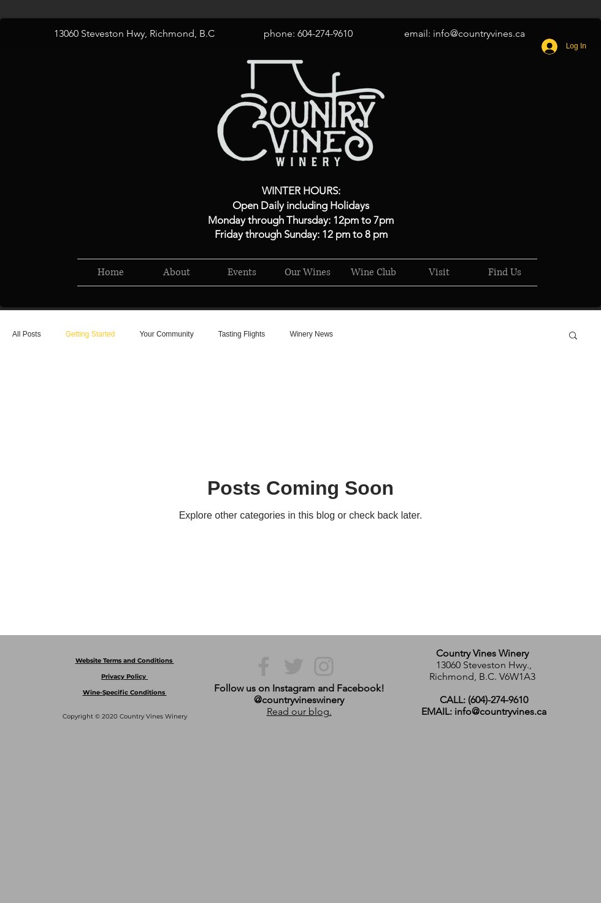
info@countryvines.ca (479, 33)
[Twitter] (294, 666)
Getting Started (90, 334)
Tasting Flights (242, 334)
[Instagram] (324, 666)
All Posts (26, 334)
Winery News (311, 334)
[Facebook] (264, 666)
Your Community (166, 334)
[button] (573, 336)
